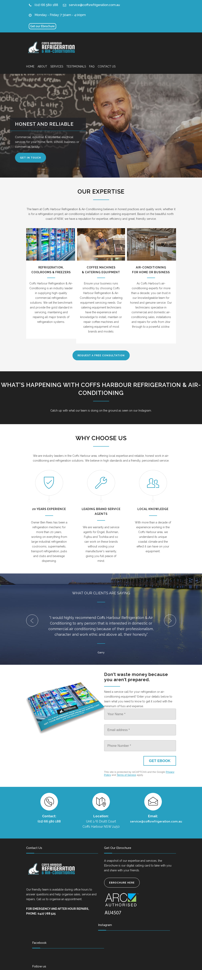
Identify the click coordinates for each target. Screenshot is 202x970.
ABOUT (42, 66)
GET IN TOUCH (31, 157)
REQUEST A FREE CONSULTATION (101, 355)
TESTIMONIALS (76, 66)
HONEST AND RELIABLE (45, 124)
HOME (30, 66)
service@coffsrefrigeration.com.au (94, 5)
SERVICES (56, 66)
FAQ (92, 66)
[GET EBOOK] (159, 761)
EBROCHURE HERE (122, 882)
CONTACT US (106, 66)
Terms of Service (126, 774)
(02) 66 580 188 (46, 5)
